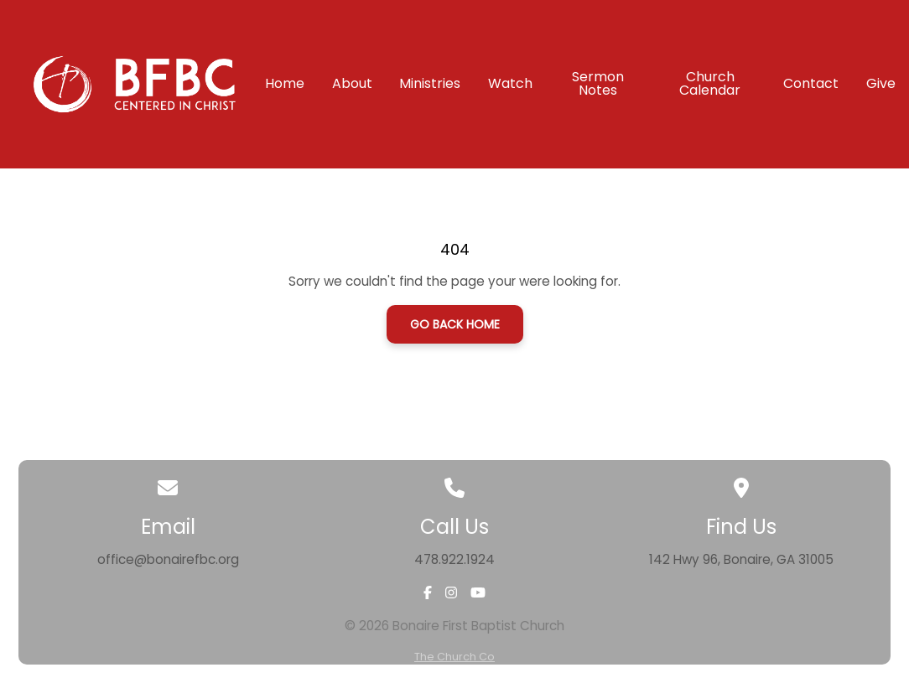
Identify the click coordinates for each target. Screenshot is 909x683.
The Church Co (454, 656)
